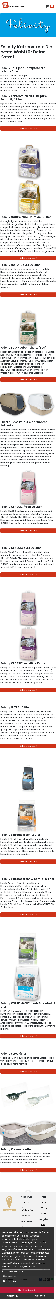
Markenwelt (26, 1216)
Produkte (25, 1202)
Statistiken (10, 1281)
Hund (43, 1225)
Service (25, 1227)
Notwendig (10, 1276)
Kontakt (43, 1202)
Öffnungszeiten (46, 1208)
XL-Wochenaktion (27, 1209)
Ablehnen (40, 1295)
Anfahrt (43, 1213)
